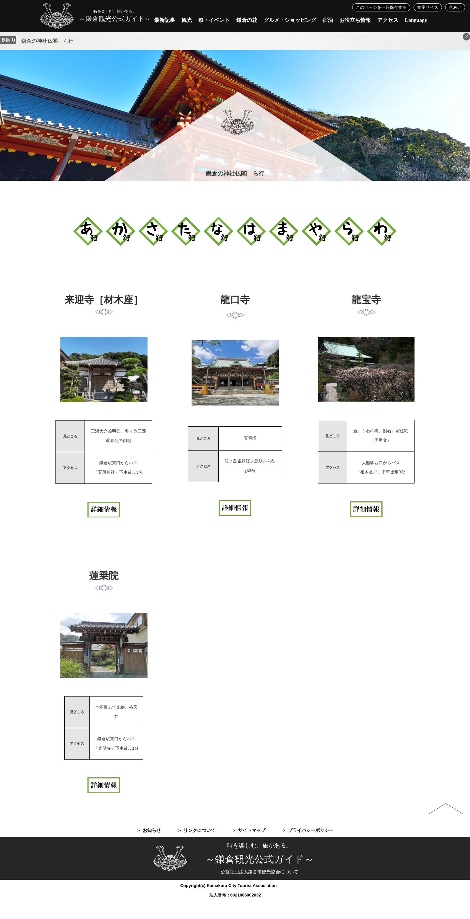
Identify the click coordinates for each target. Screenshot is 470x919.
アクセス (387, 20)
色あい (455, 7)
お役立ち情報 (355, 20)
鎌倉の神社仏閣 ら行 (47, 41)
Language (416, 20)
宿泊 (327, 20)
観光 (186, 20)
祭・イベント (214, 20)
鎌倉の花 (246, 20)
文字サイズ (427, 7)
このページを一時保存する (381, 7)
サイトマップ (251, 830)
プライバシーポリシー (311, 830)
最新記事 (164, 20)
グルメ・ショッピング (290, 20)
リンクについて (199, 830)
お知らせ (152, 830)
